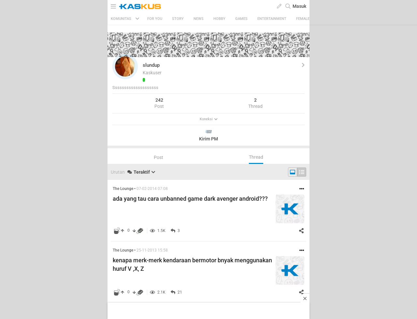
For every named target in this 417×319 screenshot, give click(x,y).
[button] (125, 66)
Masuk (299, 6)
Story (178, 19)
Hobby (219, 19)
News (199, 19)
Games (241, 19)
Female (302, 19)
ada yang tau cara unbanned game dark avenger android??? (190, 198)
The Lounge (123, 188)
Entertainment (271, 19)
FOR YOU (154, 19)
